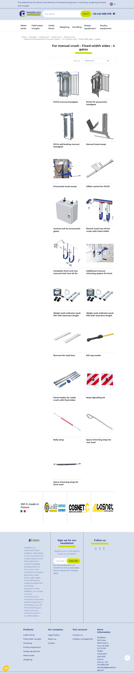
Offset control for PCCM (98, 186)
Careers (51, 643)
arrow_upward (127, 658)
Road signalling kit (95, 397)
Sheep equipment (31, 651)
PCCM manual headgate (65, 102)
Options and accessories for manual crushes (42, 39)
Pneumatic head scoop (65, 186)
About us (52, 639)
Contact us (78, 635)
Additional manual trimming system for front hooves (99, 273)
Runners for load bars (64, 355)
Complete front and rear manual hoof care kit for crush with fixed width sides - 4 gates (65, 275)
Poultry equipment (32, 647)
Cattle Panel (29, 635)
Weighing (27, 659)
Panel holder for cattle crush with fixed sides (64, 398)
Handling (32, 37)
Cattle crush (44, 37)
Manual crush (69, 37)
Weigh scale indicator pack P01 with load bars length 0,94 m (67, 315)
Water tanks (28, 655)
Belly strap (58, 440)
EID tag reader (93, 355)
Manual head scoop (96, 144)
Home (23, 37)
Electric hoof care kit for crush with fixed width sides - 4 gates (98, 231)
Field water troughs (32, 639)
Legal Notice (54, 635)
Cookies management (83, 639)
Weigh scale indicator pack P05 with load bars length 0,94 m (99, 315)
